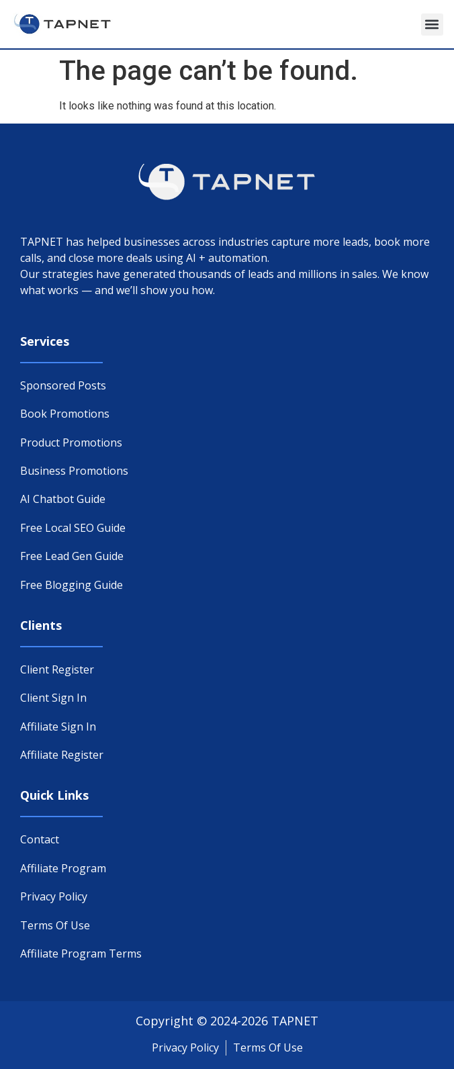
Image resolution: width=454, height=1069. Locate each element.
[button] (432, 24)
